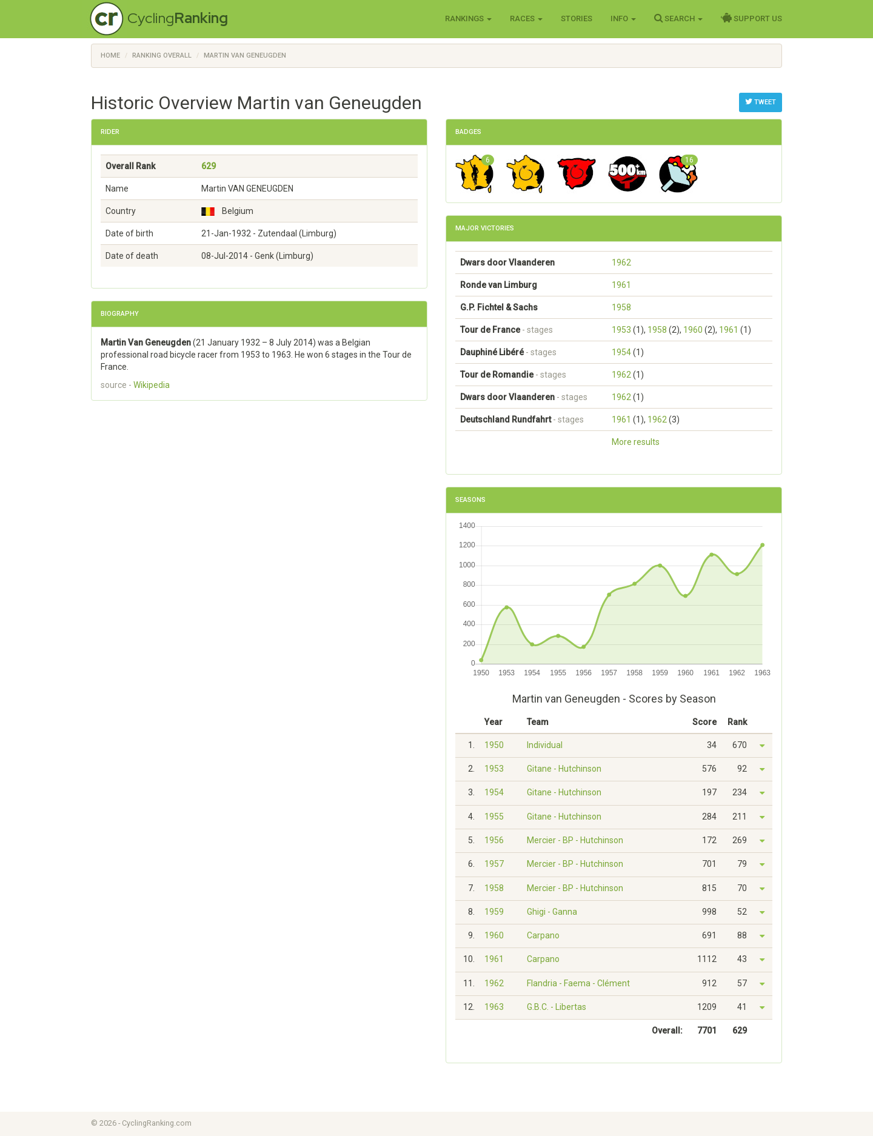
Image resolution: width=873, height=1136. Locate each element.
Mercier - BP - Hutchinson (575, 840)
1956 (494, 840)
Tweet (760, 102)
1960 (693, 330)
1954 (621, 352)
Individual (545, 745)
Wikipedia (151, 385)
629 (208, 166)
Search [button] (678, 18)
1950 (494, 745)
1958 (621, 307)
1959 (494, 912)
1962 (621, 262)
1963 (494, 1007)
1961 (621, 285)
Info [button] (623, 18)
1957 (494, 864)
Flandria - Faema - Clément (578, 983)
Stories (576, 18)
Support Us (751, 18)
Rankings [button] (468, 18)
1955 (494, 816)
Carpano (543, 935)
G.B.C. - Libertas (556, 1007)
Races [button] (526, 18)
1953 (621, 330)
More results (636, 442)
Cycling (177, 17)
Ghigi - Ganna (552, 912)
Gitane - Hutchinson (564, 768)
